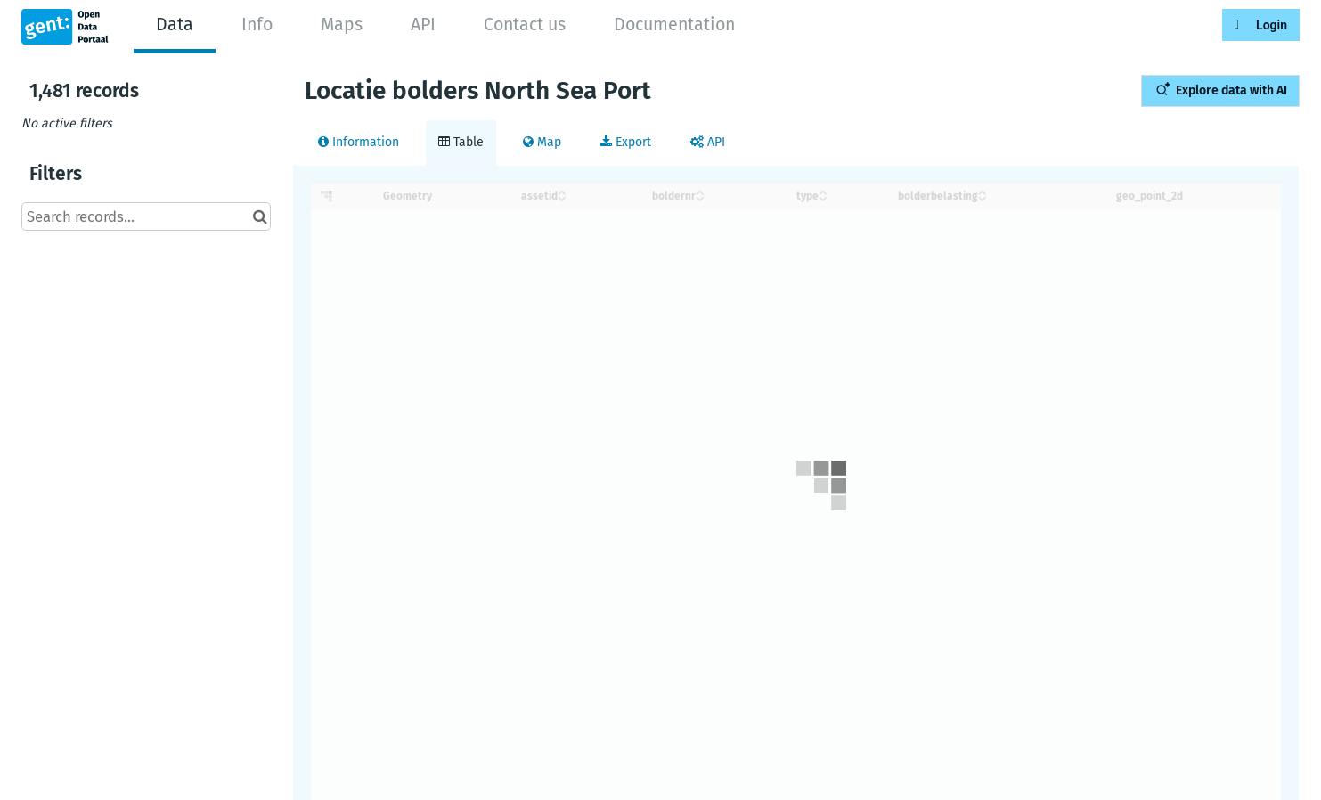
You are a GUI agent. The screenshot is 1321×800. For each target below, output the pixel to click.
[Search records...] (146, 216)
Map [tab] (542, 142)
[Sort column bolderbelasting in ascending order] (982, 191)
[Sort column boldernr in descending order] (700, 197)
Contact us (525, 24)
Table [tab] (461, 142)
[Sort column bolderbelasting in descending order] (982, 197)
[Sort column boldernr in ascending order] (700, 191)
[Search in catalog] (260, 216)
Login (1271, 25)
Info (257, 24)
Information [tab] (358, 142)
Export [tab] (625, 142)
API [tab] (707, 142)
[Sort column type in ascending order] (823, 191)
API (423, 24)
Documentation (674, 24)
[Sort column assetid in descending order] (562, 197)
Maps (342, 24)
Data (174, 24)
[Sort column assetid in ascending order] (562, 191)
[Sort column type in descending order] (823, 197)
